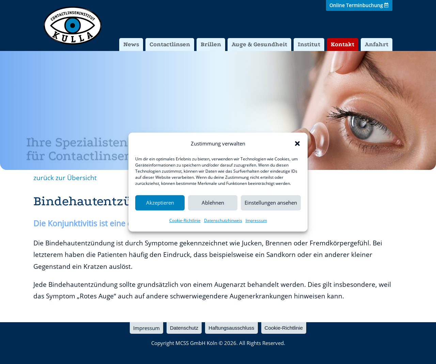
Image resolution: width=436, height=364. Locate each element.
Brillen (211, 44)
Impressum (256, 220)
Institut (309, 44)
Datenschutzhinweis (223, 220)
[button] (297, 143)
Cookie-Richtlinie (185, 220)
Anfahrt (376, 44)
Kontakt (342, 44)
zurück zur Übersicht (65, 177)
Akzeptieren (160, 203)
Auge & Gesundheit (259, 44)
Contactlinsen (170, 44)
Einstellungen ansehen (271, 203)
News (131, 44)
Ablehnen (213, 203)
